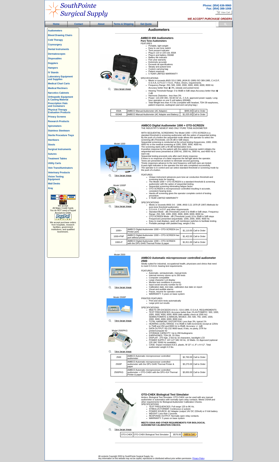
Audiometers (55, 30)
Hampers (53, 67)
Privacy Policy (198, 458)
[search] (186, 24)
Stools (51, 144)
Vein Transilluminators (60, 168)
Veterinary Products (59, 172)
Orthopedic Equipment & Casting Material (60, 98)
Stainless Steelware (59, 130)
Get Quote (146, 24)
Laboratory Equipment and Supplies (60, 78)
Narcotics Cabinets (58, 93)
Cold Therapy (55, 40)
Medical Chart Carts (59, 83)
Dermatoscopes (56, 54)
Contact (78, 24)
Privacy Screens (57, 116)
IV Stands (53, 72)
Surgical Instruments (59, 149)
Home (56, 24)
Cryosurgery (55, 44)
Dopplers (53, 63)
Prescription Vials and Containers (58, 104)
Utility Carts (54, 163)
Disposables (55, 58)
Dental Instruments (58, 49)
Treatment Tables (57, 158)
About (101, 24)
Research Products (58, 121)
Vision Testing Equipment (56, 178)
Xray (50, 188)
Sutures (52, 154)
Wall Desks (54, 183)
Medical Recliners (58, 88)
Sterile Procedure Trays (61, 135)
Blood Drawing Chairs (60, 35)
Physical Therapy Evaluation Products (59, 111)
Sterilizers (53, 140)
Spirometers (55, 126)
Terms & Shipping (123, 24)
